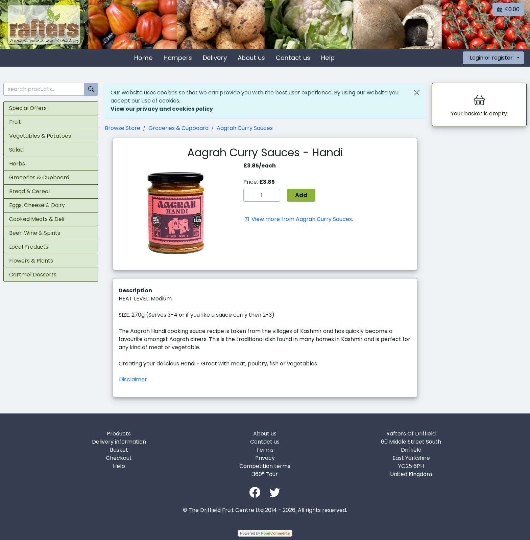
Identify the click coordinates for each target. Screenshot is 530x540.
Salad (16, 150)
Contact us (293, 57)
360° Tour (265, 474)
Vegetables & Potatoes (40, 136)
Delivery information (119, 442)
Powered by (265, 533)
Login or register (491, 58)
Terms (264, 450)
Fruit (15, 122)
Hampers (178, 57)
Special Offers (28, 108)
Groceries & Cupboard (39, 177)
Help (328, 57)
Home (143, 57)
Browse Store (122, 128)
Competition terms (264, 466)
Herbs (17, 163)
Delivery (215, 57)
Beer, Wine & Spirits (34, 233)
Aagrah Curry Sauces (245, 128)
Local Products (28, 247)
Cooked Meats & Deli (36, 219)
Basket (119, 450)
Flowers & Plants (31, 261)
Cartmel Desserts (32, 274)
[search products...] (43, 89)
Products (119, 433)
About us (251, 57)
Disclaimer (133, 379)
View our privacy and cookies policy (162, 109)
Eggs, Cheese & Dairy (37, 205)
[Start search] (91, 89)
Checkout (119, 458)
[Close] (417, 92)
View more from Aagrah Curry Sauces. (298, 219)
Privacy (265, 458)
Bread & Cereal (29, 191)
